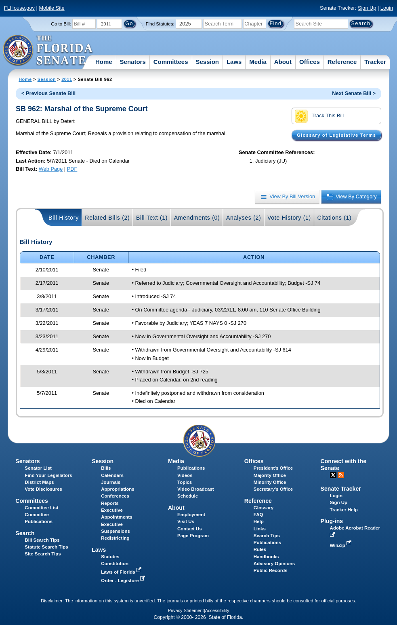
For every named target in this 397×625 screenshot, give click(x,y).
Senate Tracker (341, 488)
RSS (341, 475)
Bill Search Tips (42, 540)
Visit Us (185, 521)
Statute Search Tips (46, 546)
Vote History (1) (289, 217)
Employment (191, 514)
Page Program (193, 535)
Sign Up (367, 8)
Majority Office (270, 475)
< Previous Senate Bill (48, 93)
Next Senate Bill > (354, 93)
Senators (133, 61)
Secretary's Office (273, 489)
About (283, 61)
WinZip (341, 545)
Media (258, 61)
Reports (110, 503)
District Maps (39, 482)
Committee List (41, 507)
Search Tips (267, 535)
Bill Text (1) (152, 217)
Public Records (271, 570)
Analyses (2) (243, 217)
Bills (106, 468)
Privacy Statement (186, 610)
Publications (191, 468)
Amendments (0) (197, 217)
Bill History (63, 217)
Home (103, 61)
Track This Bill (319, 116)
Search (24, 533)
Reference (342, 61)
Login (386, 8)
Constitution (114, 563)
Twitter (333, 475)
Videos (185, 475)
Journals (110, 482)
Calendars (112, 475)
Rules (260, 549)
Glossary (263, 507)
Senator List (38, 468)
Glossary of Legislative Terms (336, 135)
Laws (234, 61)
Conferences (115, 496)
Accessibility (217, 610)
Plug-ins (332, 521)
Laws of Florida (122, 572)
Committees (170, 61)
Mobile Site (51, 8)
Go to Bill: (61, 23)
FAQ (258, 514)
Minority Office (270, 482)
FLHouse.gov (19, 8)
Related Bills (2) (107, 217)
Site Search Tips (43, 553)
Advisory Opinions (274, 563)
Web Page (51, 169)
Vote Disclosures (43, 489)
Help (259, 521)
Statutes (110, 556)
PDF (72, 169)
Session (207, 61)
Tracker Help (344, 509)
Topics (184, 482)
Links (260, 528)
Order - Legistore (124, 580)
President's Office (273, 468)
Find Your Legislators (48, 475)
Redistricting (115, 538)
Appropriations (117, 489)
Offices (309, 61)
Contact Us (189, 528)
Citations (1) (334, 217)
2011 (66, 79)
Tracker (375, 61)
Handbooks (266, 556)
